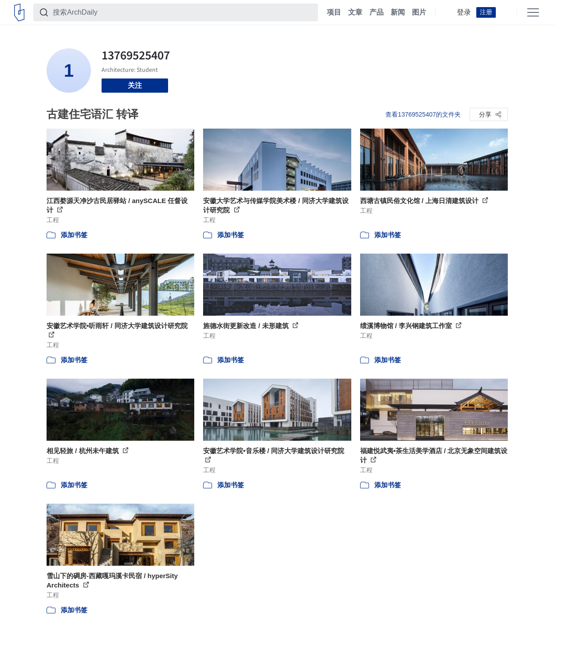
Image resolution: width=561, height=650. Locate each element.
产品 (376, 12)
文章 (355, 12)
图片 (419, 12)
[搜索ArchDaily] (183, 12)
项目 (334, 12)
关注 (135, 85)
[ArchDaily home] (19, 12)
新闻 (398, 12)
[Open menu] (533, 12)
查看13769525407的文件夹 (423, 114)
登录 (464, 12)
